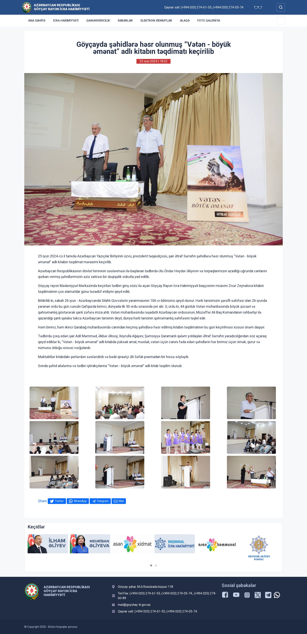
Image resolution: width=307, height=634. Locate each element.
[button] (151, 565)
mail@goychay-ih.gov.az (134, 605)
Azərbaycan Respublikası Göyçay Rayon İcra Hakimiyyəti (61, 7)
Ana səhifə (36, 20)
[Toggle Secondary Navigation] (280, 20)
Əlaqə (185, 20)
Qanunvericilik (98, 20)
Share (42, 501)
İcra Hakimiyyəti (66, 20)
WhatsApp (80, 501)
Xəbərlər (125, 20)
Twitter (59, 501)
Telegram (103, 501)
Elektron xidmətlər (156, 20)
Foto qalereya (208, 20)
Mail (121, 501)
